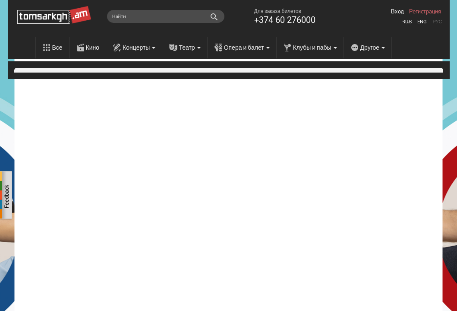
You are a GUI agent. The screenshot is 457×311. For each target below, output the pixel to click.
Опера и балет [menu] (247, 47)
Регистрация (425, 11)
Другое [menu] (372, 47)
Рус (437, 22)
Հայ (407, 22)
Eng (422, 22)
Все (57, 47)
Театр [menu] (189, 47)
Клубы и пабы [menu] (315, 47)
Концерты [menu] (139, 47)
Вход (397, 11)
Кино (93, 47)
